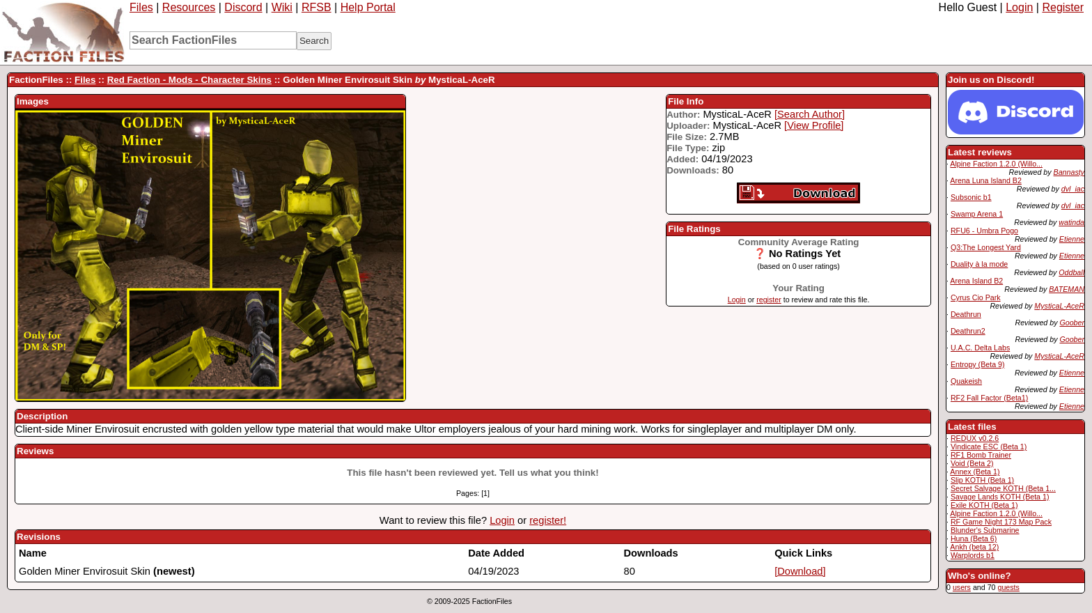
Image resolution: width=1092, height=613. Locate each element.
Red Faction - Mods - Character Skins (189, 80)
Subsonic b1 (971, 197)
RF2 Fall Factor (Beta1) (989, 398)
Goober (1071, 322)
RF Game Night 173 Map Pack (1001, 522)
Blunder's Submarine (985, 530)
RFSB (317, 7)
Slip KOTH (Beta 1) (982, 480)
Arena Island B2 (976, 281)
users (962, 587)
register (768, 299)
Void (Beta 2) (972, 463)
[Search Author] (809, 114)
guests (1008, 587)
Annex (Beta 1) (974, 471)
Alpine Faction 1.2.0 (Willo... (996, 164)
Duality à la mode (979, 264)
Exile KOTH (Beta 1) (984, 505)
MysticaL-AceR (1059, 306)
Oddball (1071, 272)
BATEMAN (1066, 289)
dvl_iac (1072, 189)
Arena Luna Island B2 (986, 180)
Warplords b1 (972, 555)
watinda (1071, 222)
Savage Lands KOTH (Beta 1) (1000, 496)
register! (547, 520)
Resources (188, 7)
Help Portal (368, 7)
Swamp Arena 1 (977, 214)
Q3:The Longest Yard (986, 247)
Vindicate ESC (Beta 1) (989, 446)
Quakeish (966, 381)
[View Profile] (813, 125)
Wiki (282, 7)
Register (1063, 7)
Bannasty (1069, 172)
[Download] (799, 571)
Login (1019, 7)
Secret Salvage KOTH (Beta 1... (1003, 488)
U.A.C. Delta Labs (980, 347)
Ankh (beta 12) (974, 547)
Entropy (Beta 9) (978, 364)
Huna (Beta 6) (974, 538)
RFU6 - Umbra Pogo (984, 230)
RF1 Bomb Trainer (981, 455)
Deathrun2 (968, 331)
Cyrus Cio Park (976, 297)
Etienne (1071, 239)
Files (141, 7)
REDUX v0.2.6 (975, 438)
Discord (243, 7)
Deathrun (966, 314)
